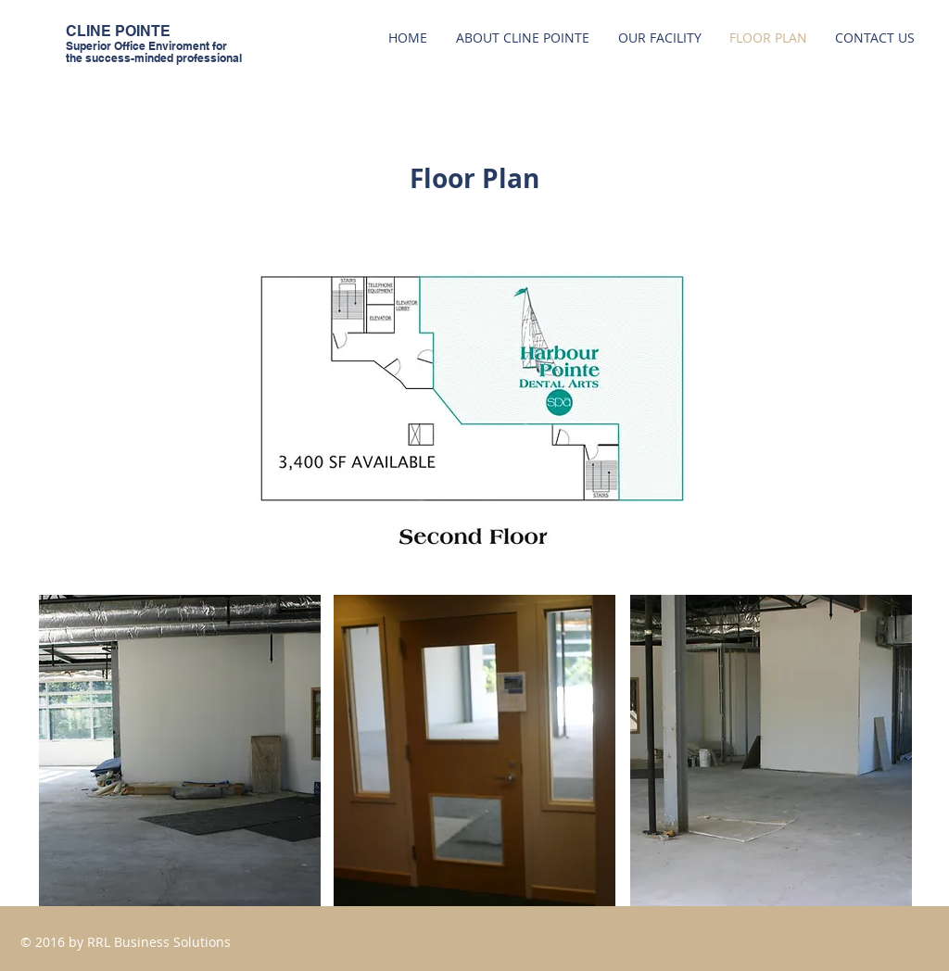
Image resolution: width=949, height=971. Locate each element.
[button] (180, 750)
